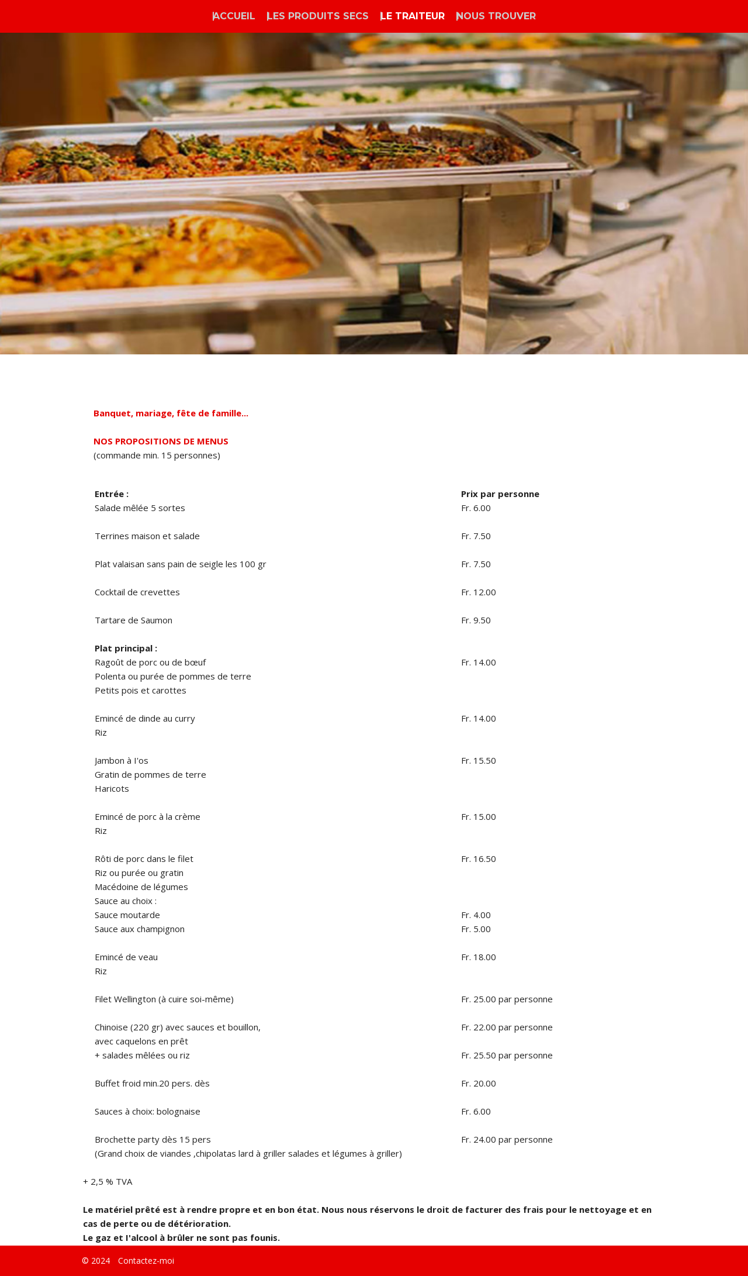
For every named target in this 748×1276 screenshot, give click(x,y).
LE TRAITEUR (412, 16)
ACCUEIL (234, 16)
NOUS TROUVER (496, 16)
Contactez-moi (146, 1260)
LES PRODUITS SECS (318, 16)
